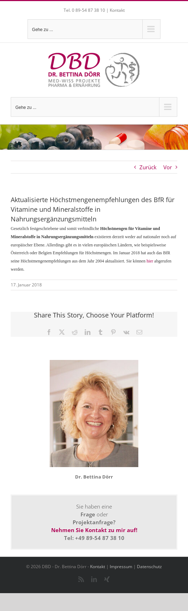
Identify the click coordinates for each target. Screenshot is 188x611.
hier (150, 261)
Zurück (148, 167)
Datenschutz (149, 567)
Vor (167, 167)
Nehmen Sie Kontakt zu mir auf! (94, 530)
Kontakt (117, 10)
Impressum (121, 567)
